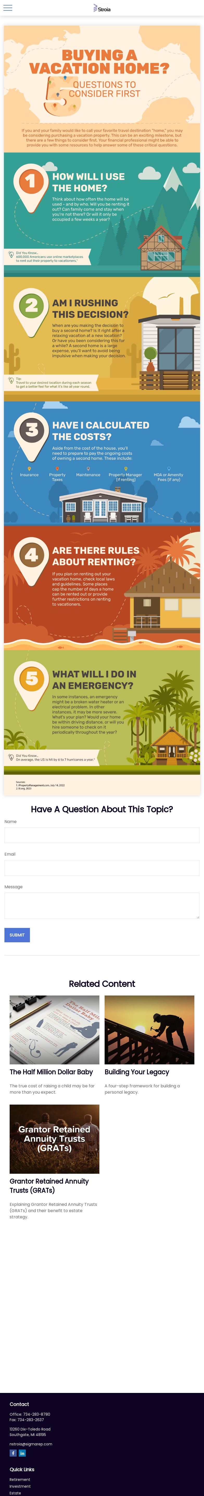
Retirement (20, 1479)
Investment (20, 1486)
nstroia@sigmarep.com (31, 1444)
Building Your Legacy (137, 1072)
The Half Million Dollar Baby (51, 1072)
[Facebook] (13, 1453)
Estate (15, 1493)
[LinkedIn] (22, 1453)
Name (10, 822)
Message (13, 887)
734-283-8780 (36, 1414)
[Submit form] (17, 935)
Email (9, 854)
